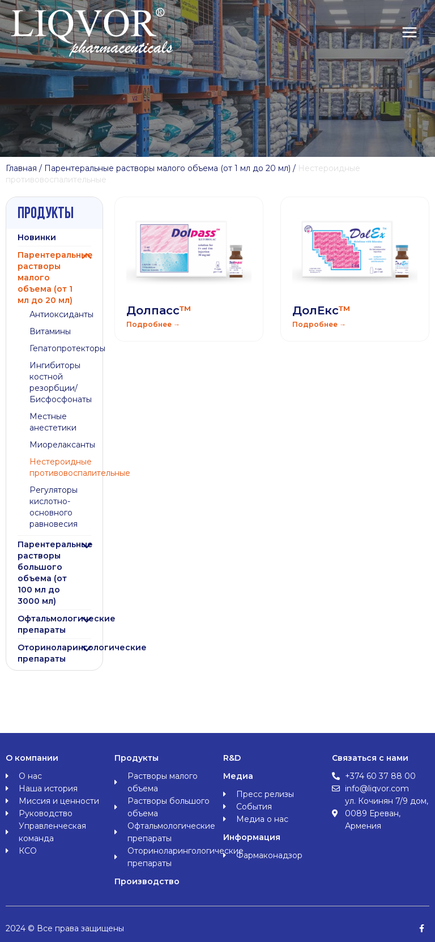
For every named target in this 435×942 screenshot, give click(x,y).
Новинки (37, 237)
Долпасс (158, 310)
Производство (147, 881)
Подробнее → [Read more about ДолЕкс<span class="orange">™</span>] (319, 324)
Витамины (50, 331)
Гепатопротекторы (67, 348)
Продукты (136, 758)
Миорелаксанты (62, 445)
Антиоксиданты (61, 314)
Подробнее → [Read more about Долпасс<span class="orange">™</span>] (153, 324)
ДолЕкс (321, 310)
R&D (232, 758)
